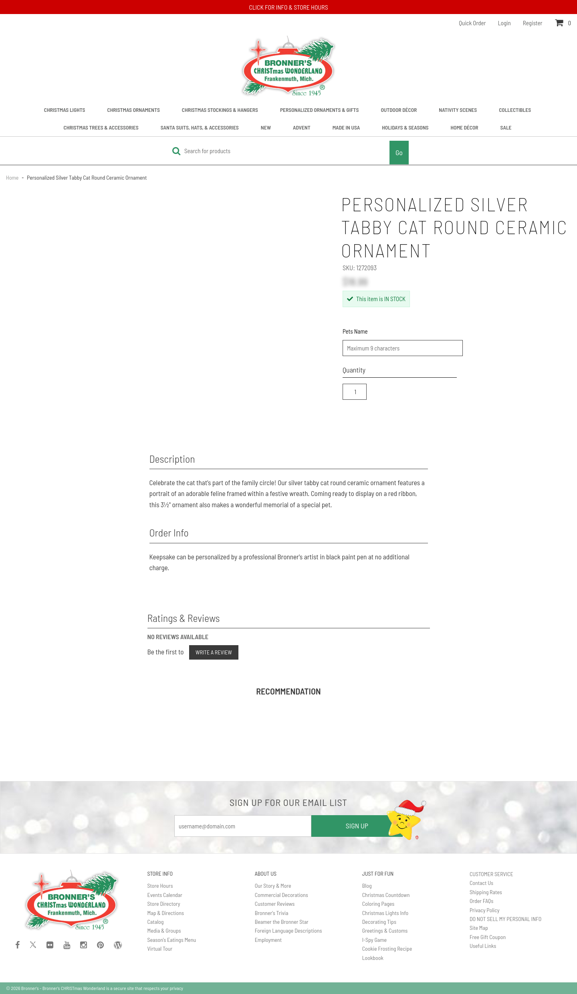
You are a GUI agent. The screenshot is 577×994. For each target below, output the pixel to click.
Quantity (354, 369)
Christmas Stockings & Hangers (220, 109)
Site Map (479, 927)
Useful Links (483, 945)
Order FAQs (481, 900)
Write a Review (214, 652)
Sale (506, 127)
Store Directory (163, 903)
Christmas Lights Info (385, 912)
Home (13, 177)
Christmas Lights (64, 109)
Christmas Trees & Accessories (101, 127)
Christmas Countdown (386, 894)
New (266, 127)
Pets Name (355, 331)
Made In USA (346, 127)
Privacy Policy (485, 910)
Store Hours (160, 885)
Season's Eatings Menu (171, 939)
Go (399, 152)
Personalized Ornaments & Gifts (319, 109)
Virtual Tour (160, 948)
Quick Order (472, 22)
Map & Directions (165, 912)
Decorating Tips (379, 921)
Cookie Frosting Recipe (387, 948)
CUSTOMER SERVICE (491, 874)
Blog (367, 885)
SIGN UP (357, 825)
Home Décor (464, 127)
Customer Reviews (275, 903)
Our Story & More (273, 885)
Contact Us (481, 882)
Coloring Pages (378, 903)
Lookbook (372, 957)
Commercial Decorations (281, 894)
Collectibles (515, 109)
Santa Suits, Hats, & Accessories (200, 127)
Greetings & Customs (385, 930)
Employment (268, 939)
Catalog (155, 921)
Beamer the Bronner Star (282, 921)
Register (533, 22)
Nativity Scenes (458, 109)
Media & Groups (164, 930)
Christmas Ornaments (133, 109)
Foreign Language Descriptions (288, 930)
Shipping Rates (486, 892)
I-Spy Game (374, 939)
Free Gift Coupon (488, 936)
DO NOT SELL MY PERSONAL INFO (505, 918)
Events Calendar (164, 894)
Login (504, 22)
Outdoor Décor (399, 109)
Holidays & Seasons (405, 127)
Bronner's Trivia (271, 912)
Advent (302, 127)
